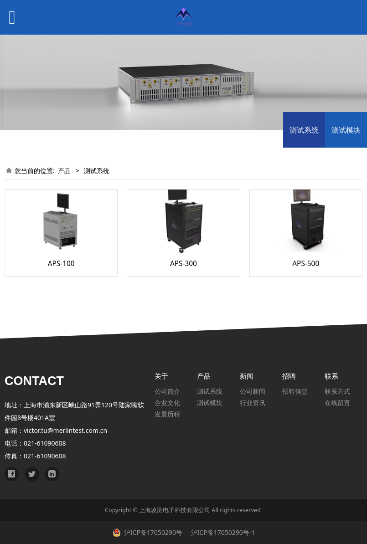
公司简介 (167, 391)
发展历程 (167, 414)
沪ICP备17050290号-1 (222, 532)
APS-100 (61, 263)
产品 (64, 170)
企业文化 (167, 402)
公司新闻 (252, 391)
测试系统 (304, 130)
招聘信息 (295, 391)
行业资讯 (252, 402)
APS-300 (183, 263)
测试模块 (346, 130)
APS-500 (305, 263)
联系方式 (337, 391)
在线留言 (337, 402)
